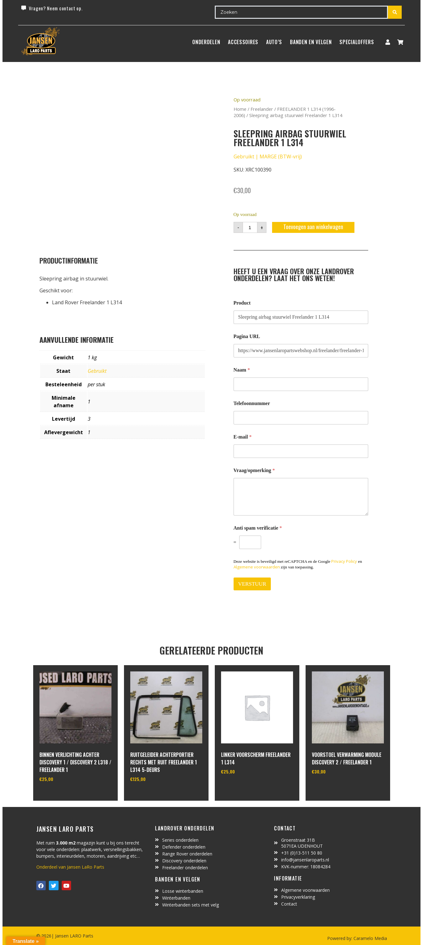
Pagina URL (247, 336)
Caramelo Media (369, 938)
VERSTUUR (252, 584)
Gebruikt (97, 370)
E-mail (243, 436)
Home (240, 109)
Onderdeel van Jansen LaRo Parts (70, 867)
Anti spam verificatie (258, 528)
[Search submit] (395, 12)
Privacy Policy (344, 561)
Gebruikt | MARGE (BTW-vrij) (268, 156)
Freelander (261, 109)
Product (242, 303)
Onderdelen (206, 42)
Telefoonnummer (252, 403)
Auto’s (274, 42)
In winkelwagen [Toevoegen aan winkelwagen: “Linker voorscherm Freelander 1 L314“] (244, 787)
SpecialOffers (356, 42)
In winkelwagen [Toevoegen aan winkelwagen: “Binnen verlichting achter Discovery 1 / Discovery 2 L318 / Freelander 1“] (62, 795)
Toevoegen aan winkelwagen (313, 227)
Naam (242, 369)
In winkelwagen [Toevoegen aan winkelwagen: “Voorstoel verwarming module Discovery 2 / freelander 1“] (335, 787)
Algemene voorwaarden (257, 567)
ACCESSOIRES (243, 42)
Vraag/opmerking (254, 470)
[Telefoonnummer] (301, 417)
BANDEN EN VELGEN (311, 42)
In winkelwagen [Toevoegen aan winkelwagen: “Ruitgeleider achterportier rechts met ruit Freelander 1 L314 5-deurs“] (153, 795)
